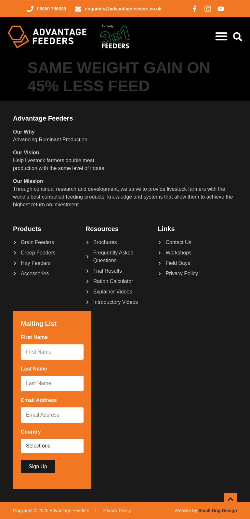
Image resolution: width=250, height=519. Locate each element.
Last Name (35, 369)
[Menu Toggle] (221, 36)
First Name (35, 338)
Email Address (40, 401)
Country (32, 432)
